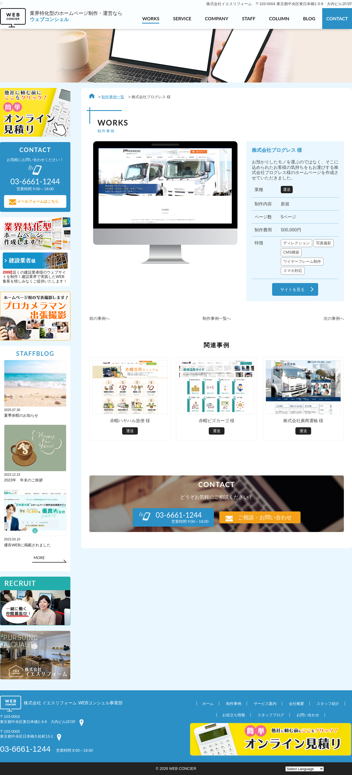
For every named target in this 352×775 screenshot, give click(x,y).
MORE (39, 558)
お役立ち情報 (233, 715)
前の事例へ (99, 318)
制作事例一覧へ (217, 318)
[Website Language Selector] (304, 768)
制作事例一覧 (113, 97)
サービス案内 (265, 704)
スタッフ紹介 (328, 704)
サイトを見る (292, 289)
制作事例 (233, 704)
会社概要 (296, 704)
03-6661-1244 (25, 748)
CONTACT (337, 18)
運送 (287, 189)
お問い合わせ (307, 715)
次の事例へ (334, 318)
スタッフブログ (271, 715)
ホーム (208, 704)
